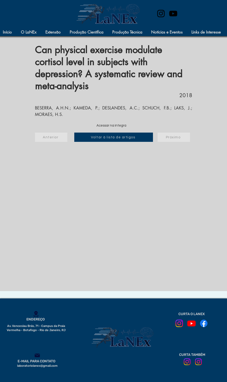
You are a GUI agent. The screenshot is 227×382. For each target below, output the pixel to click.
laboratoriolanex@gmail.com (37, 365)
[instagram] (161, 14)
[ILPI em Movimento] (187, 361)
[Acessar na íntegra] (111, 125)
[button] (31, 32)
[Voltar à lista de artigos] (113, 137)
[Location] (36, 314)
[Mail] (37, 355)
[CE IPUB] (198, 361)
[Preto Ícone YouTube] (173, 14)
